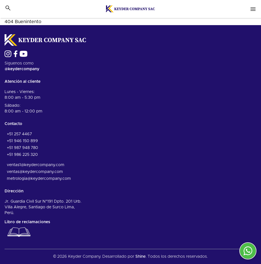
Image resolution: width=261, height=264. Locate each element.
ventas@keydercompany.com (35, 172)
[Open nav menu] (253, 9)
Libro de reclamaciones (27, 230)
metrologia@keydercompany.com (39, 179)
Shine (140, 257)
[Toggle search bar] (8, 8)
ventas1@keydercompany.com (35, 165)
